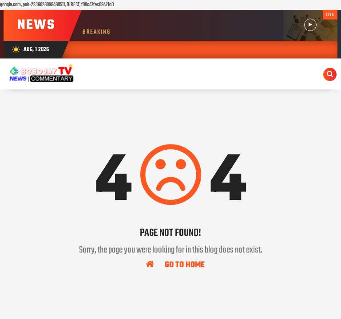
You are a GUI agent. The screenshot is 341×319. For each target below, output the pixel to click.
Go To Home (175, 264)
